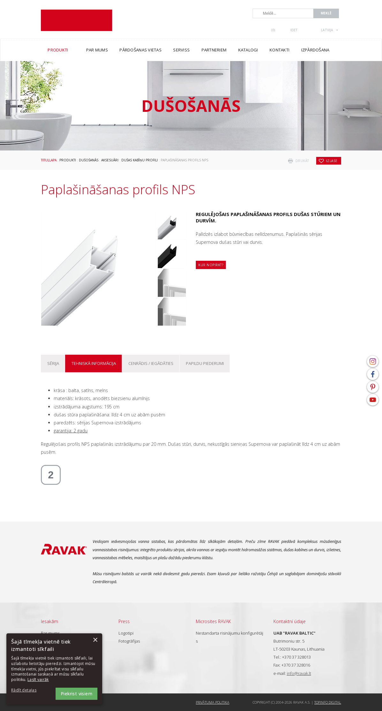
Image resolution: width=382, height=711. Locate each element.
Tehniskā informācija (94, 363)
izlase (332, 160)
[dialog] (54, 669)
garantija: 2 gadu (71, 431)
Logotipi (126, 633)
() (273, 30)
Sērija (53, 363)
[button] (28, 690)
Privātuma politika (212, 702)
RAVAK (76, 20)
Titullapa (49, 160)
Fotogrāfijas (129, 641)
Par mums (50, 633)
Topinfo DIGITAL (327, 702)
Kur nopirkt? (210, 265)
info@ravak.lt (299, 673)
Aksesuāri (109, 160)
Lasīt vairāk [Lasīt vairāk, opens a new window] (38, 679)
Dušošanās (88, 160)
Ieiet (294, 30)
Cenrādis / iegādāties (150, 363)
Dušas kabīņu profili (139, 160)
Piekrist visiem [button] (76, 694)
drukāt (302, 160)
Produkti (67, 160)
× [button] (95, 640)
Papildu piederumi (205, 363)
